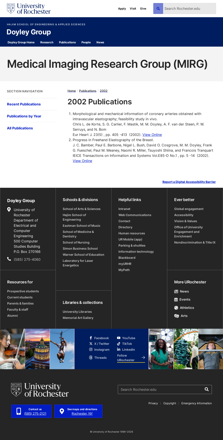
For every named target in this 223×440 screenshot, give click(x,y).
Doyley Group (29, 32)
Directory (125, 227)
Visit (133, 8)
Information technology (136, 251)
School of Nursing (76, 242)
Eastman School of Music (81, 225)
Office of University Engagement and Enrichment (188, 231)
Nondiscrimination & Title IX (195, 242)
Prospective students (23, 291)
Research (46, 42)
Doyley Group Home (21, 42)
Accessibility (183, 215)
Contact (124, 221)
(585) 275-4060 (27, 259)
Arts (181, 315)
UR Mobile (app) (130, 239)
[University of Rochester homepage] (29, 8)
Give (143, 8)
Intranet (124, 209)
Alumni (12, 315)
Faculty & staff (17, 309)
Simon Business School (80, 248)
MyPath (124, 270)
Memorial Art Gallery (78, 318)
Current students (20, 297)
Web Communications (134, 215)
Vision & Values (185, 221)
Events (182, 299)
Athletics (184, 307)
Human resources (131, 233)
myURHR (124, 264)
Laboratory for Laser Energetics (78, 263)
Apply (122, 8)
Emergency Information (196, 403)
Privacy (153, 403)
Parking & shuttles (131, 245)
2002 (104, 90)
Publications (67, 42)
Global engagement (188, 209)
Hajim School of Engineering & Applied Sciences (46, 24)
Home (72, 90)
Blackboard (126, 258)
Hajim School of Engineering (74, 217)
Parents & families (20, 303)
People (86, 42)
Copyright (169, 403)
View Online (152, 134)
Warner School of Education (83, 254)
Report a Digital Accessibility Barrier (189, 182)
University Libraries (77, 312)
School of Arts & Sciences (82, 209)
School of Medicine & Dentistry (78, 234)
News (100, 42)
